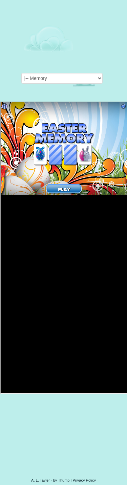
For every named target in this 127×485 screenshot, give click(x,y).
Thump (63, 480)
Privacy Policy (84, 480)
